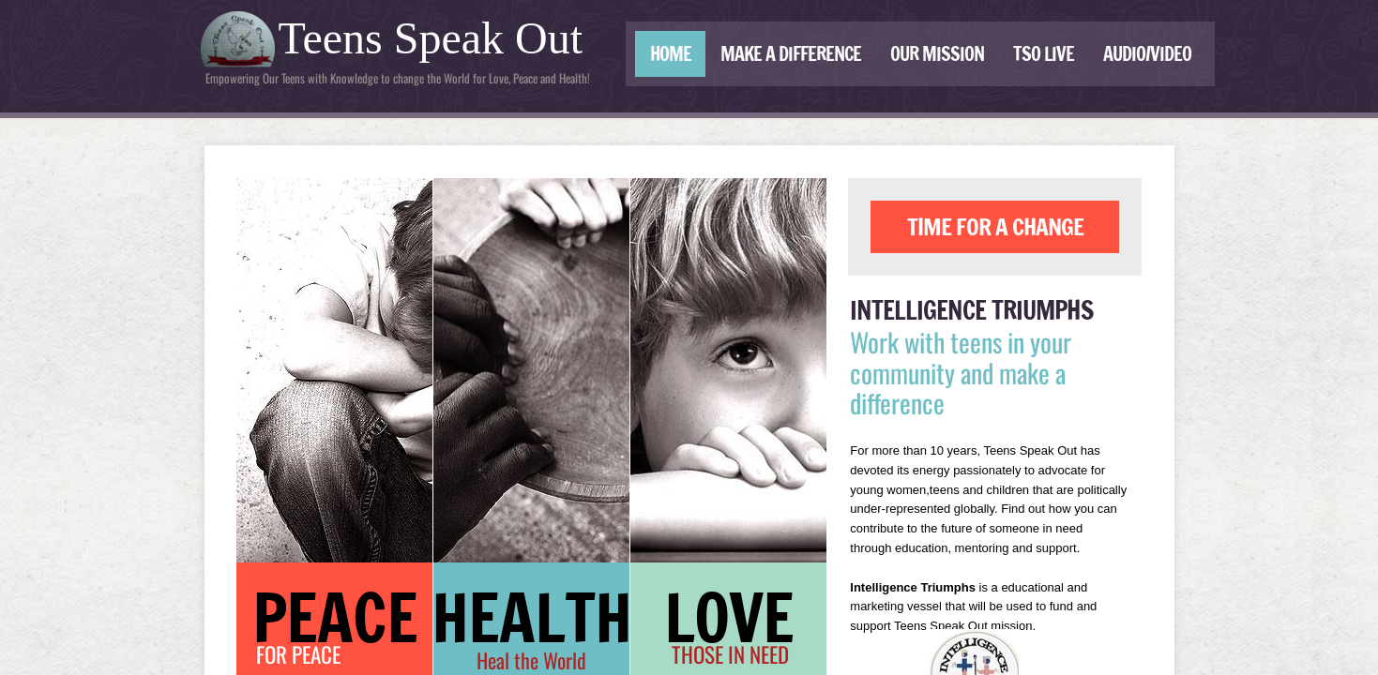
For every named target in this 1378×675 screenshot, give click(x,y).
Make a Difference (790, 54)
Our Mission (937, 54)
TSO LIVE (1043, 54)
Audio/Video (1147, 54)
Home (670, 54)
